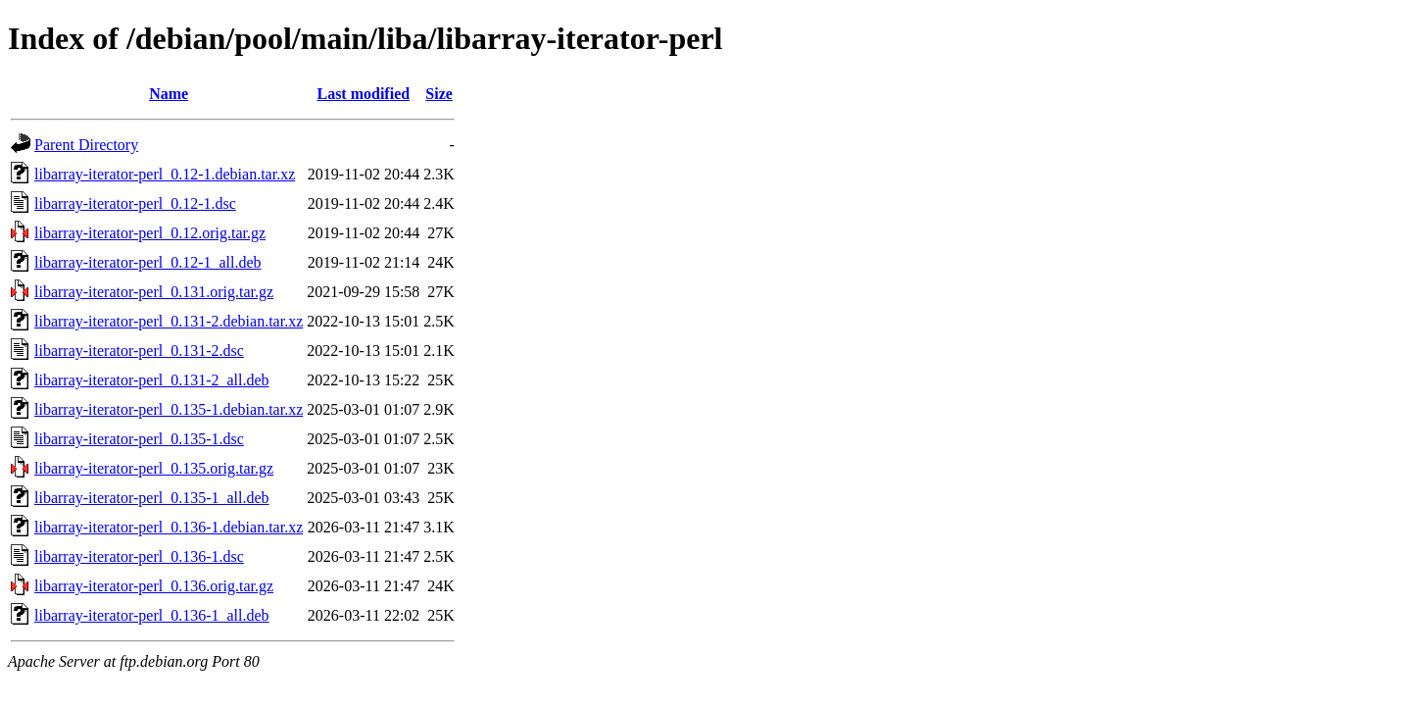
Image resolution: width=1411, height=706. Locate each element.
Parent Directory (86, 144)
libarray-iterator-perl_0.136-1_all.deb (151, 615)
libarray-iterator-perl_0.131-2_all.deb (151, 380)
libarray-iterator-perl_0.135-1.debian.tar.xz (168, 409)
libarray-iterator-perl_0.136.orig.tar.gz (153, 586)
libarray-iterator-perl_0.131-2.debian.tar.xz (168, 321)
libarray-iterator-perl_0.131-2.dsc (139, 350)
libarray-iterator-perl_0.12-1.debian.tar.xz (164, 174)
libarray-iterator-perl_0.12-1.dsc (135, 203)
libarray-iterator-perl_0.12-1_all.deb (148, 262)
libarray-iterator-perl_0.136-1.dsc (139, 556)
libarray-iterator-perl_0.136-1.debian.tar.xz (168, 527)
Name (168, 93)
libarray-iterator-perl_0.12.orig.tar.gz (150, 233)
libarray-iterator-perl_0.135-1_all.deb (151, 497)
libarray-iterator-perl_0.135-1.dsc (139, 438)
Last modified (363, 93)
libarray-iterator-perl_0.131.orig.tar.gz (153, 291)
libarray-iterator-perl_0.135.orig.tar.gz (153, 468)
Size (439, 93)
